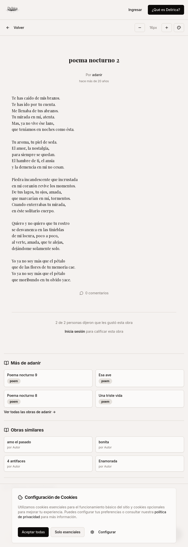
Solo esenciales (67, 532)
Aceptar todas (33, 532)
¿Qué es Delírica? (166, 10)
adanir (97, 75)
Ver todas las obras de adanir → (30, 412)
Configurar (103, 532)
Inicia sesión (75, 331)
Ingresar (135, 10)
